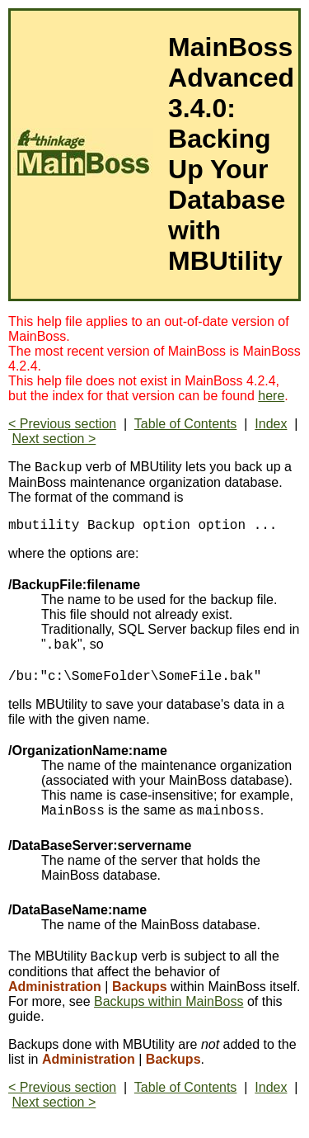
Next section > (54, 439)
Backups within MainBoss (168, 1008)
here (271, 396)
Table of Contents (185, 424)
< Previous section (62, 424)
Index (271, 424)
